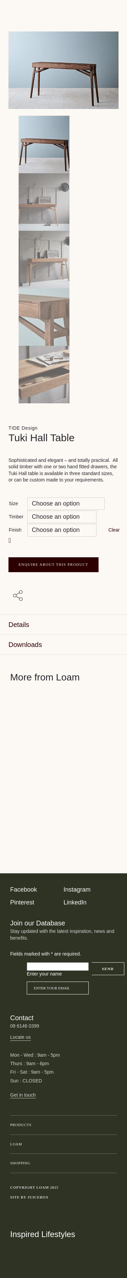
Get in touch (23, 1095)
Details (18, 624)
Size (13, 503)
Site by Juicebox (29, 1197)
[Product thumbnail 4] (63, 374)
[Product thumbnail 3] (63, 317)
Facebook (23, 889)
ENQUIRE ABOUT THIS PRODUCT (53, 564)
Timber (16, 516)
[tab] (63, 625)
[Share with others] (19, 596)
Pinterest (22, 902)
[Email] (58, 988)
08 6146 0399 (24, 1026)
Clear (114, 530)
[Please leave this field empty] (58, 966)
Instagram (77, 889)
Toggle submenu (110, 1125)
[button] (10, 540)
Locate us (20, 1037)
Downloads (25, 644)
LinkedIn (75, 902)
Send (108, 969)
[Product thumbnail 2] (63, 259)
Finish (15, 530)
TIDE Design (23, 428)
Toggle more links (112, 1197)
